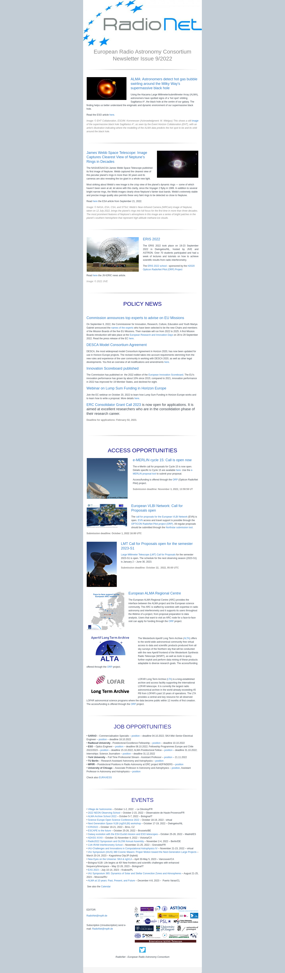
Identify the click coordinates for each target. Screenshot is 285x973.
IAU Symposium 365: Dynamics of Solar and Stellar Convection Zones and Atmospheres (134, 873)
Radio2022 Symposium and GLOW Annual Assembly (116, 841)
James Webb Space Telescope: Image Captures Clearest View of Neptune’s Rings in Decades (116, 157)
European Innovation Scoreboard (165, 374)
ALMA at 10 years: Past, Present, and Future (111, 880)
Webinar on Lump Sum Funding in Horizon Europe (126, 388)
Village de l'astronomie (100, 809)
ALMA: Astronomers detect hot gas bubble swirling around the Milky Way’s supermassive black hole (164, 83)
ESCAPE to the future (99, 830)
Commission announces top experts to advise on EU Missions (135, 318)
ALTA (186, 638)
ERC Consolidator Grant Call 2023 (113, 405)
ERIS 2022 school (157, 266)
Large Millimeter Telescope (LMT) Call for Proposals (148, 554)
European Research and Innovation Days (151, 335)
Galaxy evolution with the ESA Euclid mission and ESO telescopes (123, 834)
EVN (140, 520)
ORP (175, 479)
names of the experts (122, 327)
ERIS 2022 (151, 239)
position (136, 735)
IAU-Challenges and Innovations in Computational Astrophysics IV (123, 848)
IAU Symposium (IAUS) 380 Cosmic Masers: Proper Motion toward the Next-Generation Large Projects (142, 852)
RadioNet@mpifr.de (96, 915)
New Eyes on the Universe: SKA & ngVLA (110, 859)
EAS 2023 (93, 870)
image (195, 120)
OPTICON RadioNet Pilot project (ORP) (152, 523)
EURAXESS (105, 777)
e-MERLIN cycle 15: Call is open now (162, 460)
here (111, 114)
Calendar (106, 886)
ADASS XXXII (95, 837)
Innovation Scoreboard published (112, 368)
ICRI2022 (93, 827)
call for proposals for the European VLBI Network (161, 516)
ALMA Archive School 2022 (102, 816)
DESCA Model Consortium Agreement (116, 345)
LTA (169, 679)
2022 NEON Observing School (104, 812)
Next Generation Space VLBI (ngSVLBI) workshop (114, 823)
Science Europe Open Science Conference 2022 (113, 820)
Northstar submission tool (179, 527)
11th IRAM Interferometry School (105, 845)
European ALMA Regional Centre (154, 593)
